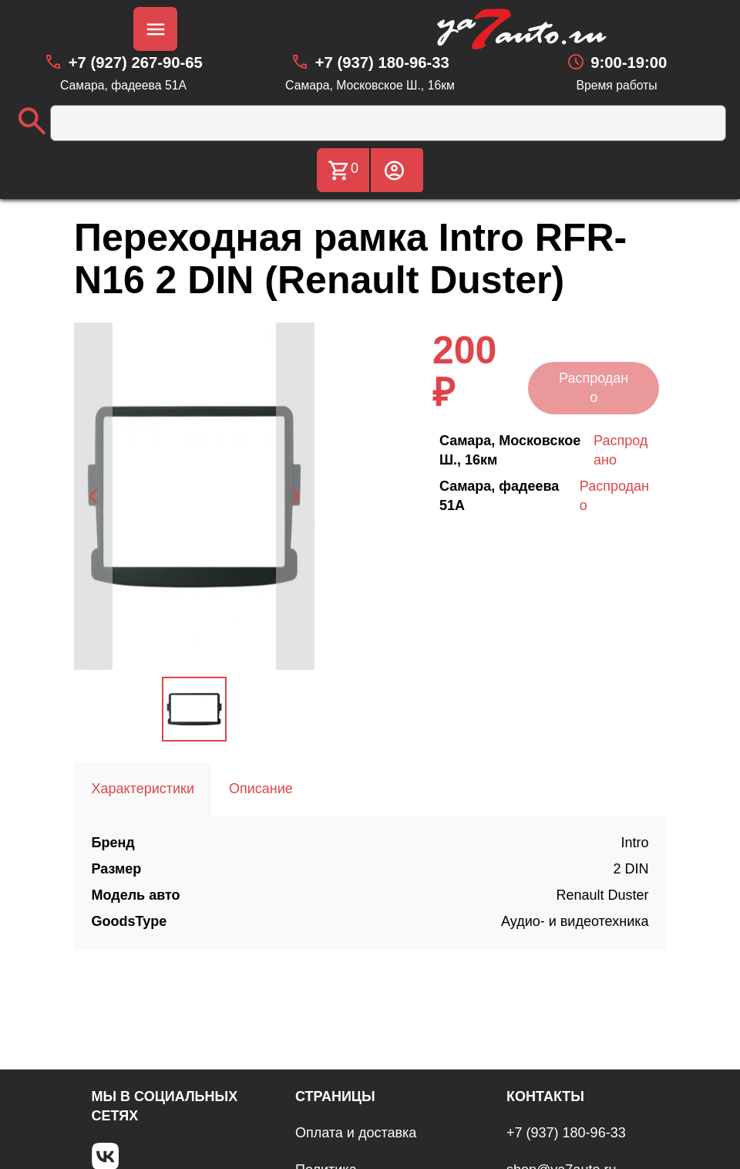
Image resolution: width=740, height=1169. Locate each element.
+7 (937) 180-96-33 (566, 1132)
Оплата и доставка (355, 1132)
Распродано (593, 387)
